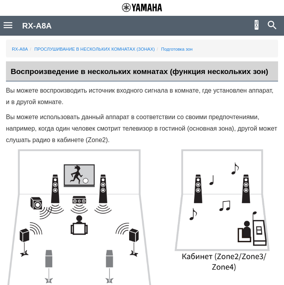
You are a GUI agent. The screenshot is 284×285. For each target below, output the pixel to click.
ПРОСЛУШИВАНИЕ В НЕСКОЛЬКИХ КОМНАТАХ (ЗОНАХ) (94, 49)
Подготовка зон (177, 49)
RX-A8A (20, 49)
